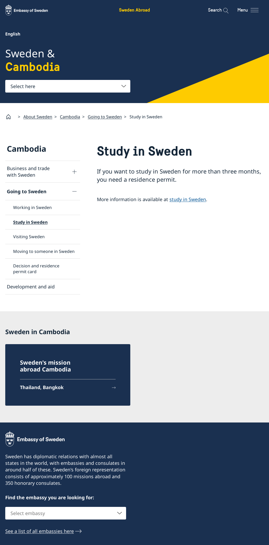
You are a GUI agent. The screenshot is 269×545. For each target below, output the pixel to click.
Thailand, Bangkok (42, 387)
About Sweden (37, 116)
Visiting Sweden (29, 237)
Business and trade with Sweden (28, 171)
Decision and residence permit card (36, 268)
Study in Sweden (30, 222)
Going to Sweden (105, 116)
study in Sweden (187, 199)
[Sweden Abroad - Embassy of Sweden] (31, 10)
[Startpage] (10, 116)
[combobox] (67, 86)
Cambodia (70, 116)
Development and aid (31, 286)
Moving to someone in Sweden (44, 251)
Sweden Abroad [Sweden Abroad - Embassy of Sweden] (134, 10)
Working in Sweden (32, 207)
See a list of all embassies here (39, 531)
